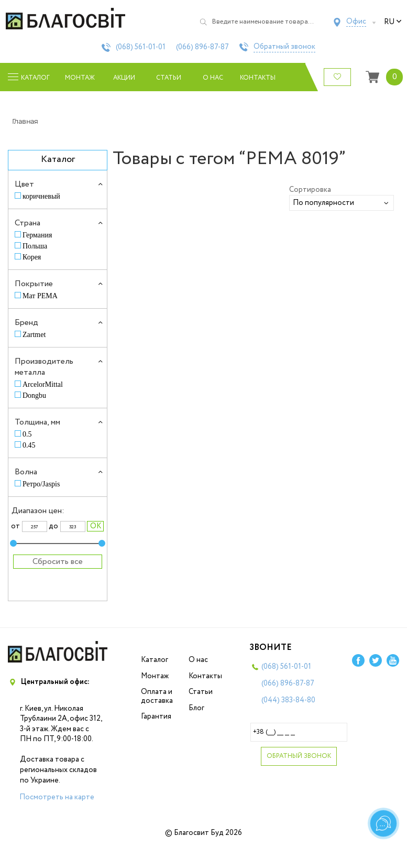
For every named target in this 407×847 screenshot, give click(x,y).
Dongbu (34, 395)
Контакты (257, 77)
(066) (202, 47)
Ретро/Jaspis (41, 484)
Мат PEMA (40, 296)
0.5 (27, 434)
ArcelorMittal (43, 384)
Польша (35, 246)
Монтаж (80, 77)
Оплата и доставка (157, 696)
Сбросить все (57, 562)
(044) (288, 700)
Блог (196, 708)
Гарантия (156, 716)
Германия (37, 235)
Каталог (154, 660)
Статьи (168, 77)
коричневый (41, 196)
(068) (141, 47)
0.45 (29, 445)
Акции (124, 77)
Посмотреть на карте (56, 797)
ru (393, 22)
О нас (213, 77)
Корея (32, 257)
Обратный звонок (284, 47)
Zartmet (34, 335)
